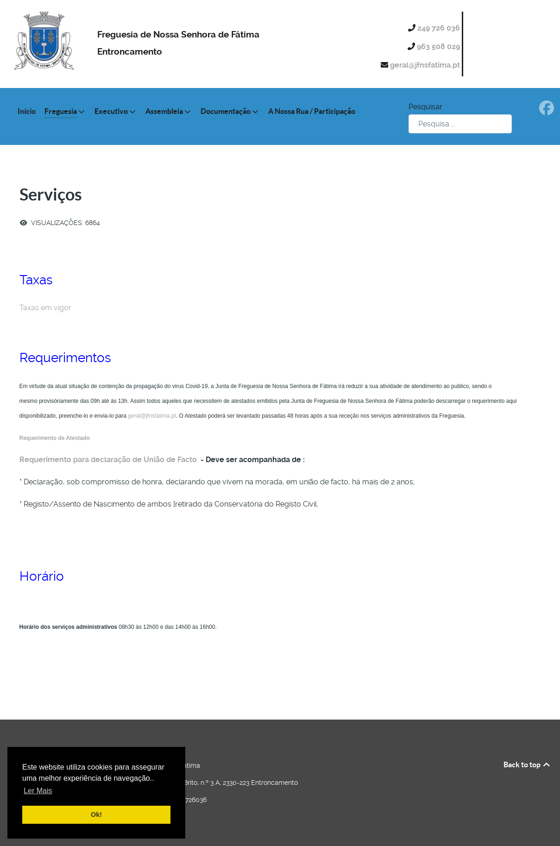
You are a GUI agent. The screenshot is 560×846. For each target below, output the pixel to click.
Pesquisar (425, 106)
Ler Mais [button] (38, 791)
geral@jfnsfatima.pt (426, 65)
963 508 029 (439, 46)
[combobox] (460, 123)
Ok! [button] (96, 814)
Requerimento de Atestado (54, 438)
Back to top (527, 764)
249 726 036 (439, 28)
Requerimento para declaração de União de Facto (108, 459)
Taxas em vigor (46, 307)
